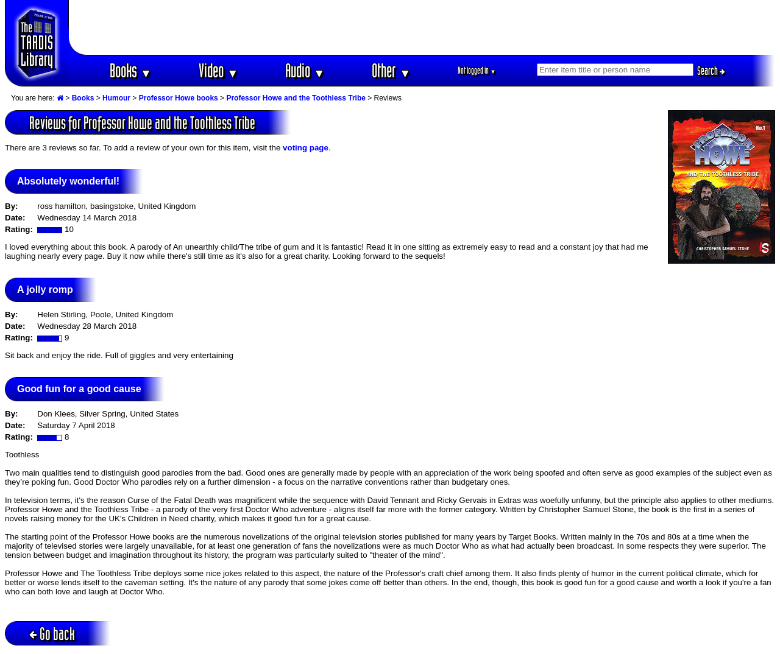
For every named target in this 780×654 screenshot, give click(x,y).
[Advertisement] (422, 27)
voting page (305, 147)
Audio (305, 70)
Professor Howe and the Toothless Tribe (296, 98)
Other (391, 70)
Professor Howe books (178, 98)
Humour (116, 98)
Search (711, 70)
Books (131, 70)
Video (218, 70)
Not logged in (477, 70)
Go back (52, 633)
